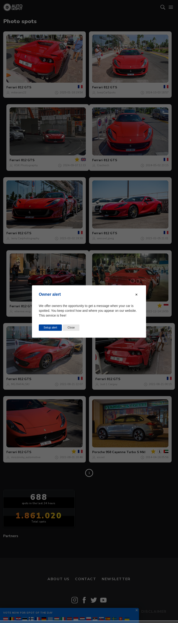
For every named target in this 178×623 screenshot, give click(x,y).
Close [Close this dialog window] (71, 327)
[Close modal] (136, 295)
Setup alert (50, 327)
